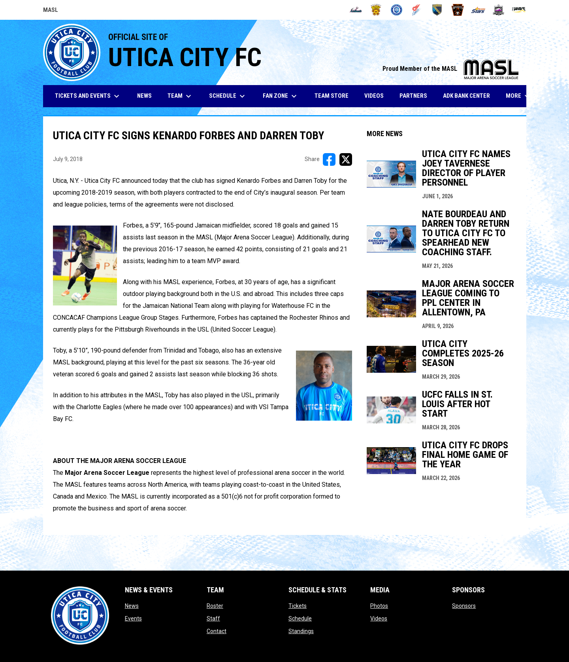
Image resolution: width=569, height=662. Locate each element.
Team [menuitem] (180, 96)
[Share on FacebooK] (329, 159)
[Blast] (376, 10)
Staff (213, 618)
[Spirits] (457, 10)
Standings (301, 631)
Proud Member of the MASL (450, 68)
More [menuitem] (519, 96)
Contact (216, 631)
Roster (215, 606)
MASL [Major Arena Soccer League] (50, 11)
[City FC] (396, 10)
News (132, 606)
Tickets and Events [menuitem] (88, 96)
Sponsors (464, 606)
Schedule (300, 618)
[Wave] (519, 10)
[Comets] (417, 10)
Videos (378, 618)
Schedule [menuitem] (228, 96)
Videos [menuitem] (374, 95)
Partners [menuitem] (413, 95)
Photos (379, 606)
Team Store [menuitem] (334, 95)
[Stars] (478, 10)
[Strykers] (498, 10)
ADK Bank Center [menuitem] (469, 95)
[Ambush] (356, 10)
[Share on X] (345, 159)
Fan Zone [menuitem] (281, 96)
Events (133, 618)
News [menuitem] (144, 95)
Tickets (297, 606)
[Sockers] (437, 10)
